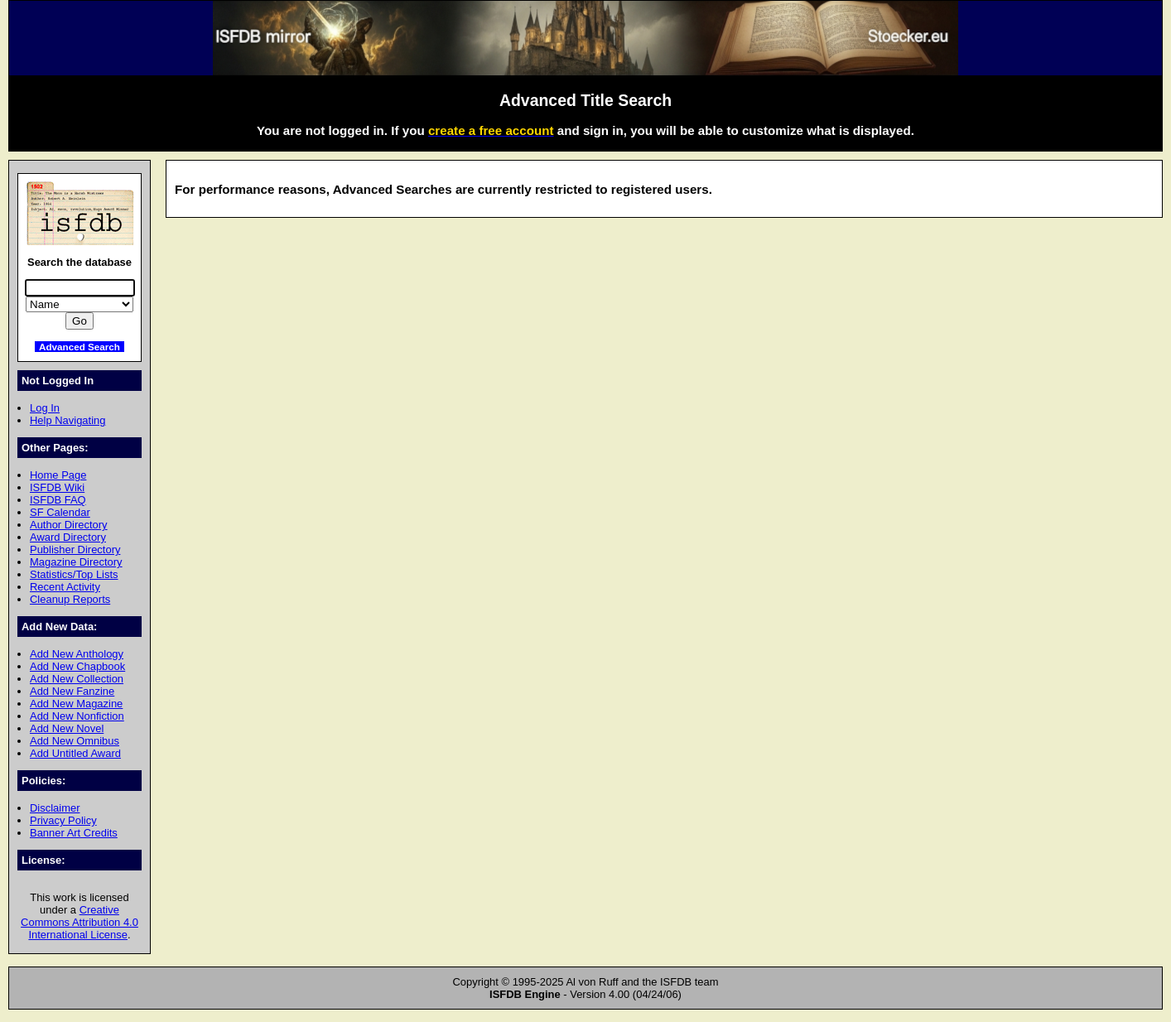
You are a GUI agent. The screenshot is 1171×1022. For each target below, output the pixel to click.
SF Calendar (60, 512)
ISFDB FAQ (58, 500)
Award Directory (68, 537)
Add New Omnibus (74, 741)
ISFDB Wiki (57, 487)
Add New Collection (76, 678)
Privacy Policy (63, 820)
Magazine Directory (76, 562)
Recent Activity (65, 587)
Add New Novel (67, 728)
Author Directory (69, 524)
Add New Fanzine (72, 691)
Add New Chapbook (77, 666)
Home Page (58, 475)
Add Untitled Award (75, 753)
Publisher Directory (75, 549)
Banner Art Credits (74, 833)
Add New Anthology (76, 654)
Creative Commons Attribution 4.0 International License (79, 922)
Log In (45, 408)
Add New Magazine (76, 703)
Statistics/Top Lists (74, 574)
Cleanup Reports (70, 599)
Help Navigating (67, 420)
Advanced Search (79, 346)
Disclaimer (55, 808)
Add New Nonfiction (77, 716)
